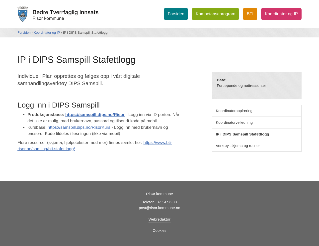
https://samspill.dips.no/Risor (95, 114)
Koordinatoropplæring (234, 111)
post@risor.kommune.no (159, 208)
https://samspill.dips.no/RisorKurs (79, 127)
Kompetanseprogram (215, 13)
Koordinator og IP (281, 13)
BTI (250, 13)
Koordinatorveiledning (234, 122)
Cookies (159, 230)
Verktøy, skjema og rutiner (238, 145)
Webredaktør (159, 219)
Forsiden (176, 13)
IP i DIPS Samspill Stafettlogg (242, 134)
